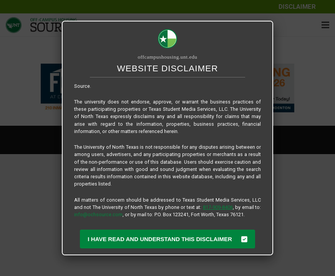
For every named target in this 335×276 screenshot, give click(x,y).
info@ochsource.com (98, 214)
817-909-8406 (218, 207)
